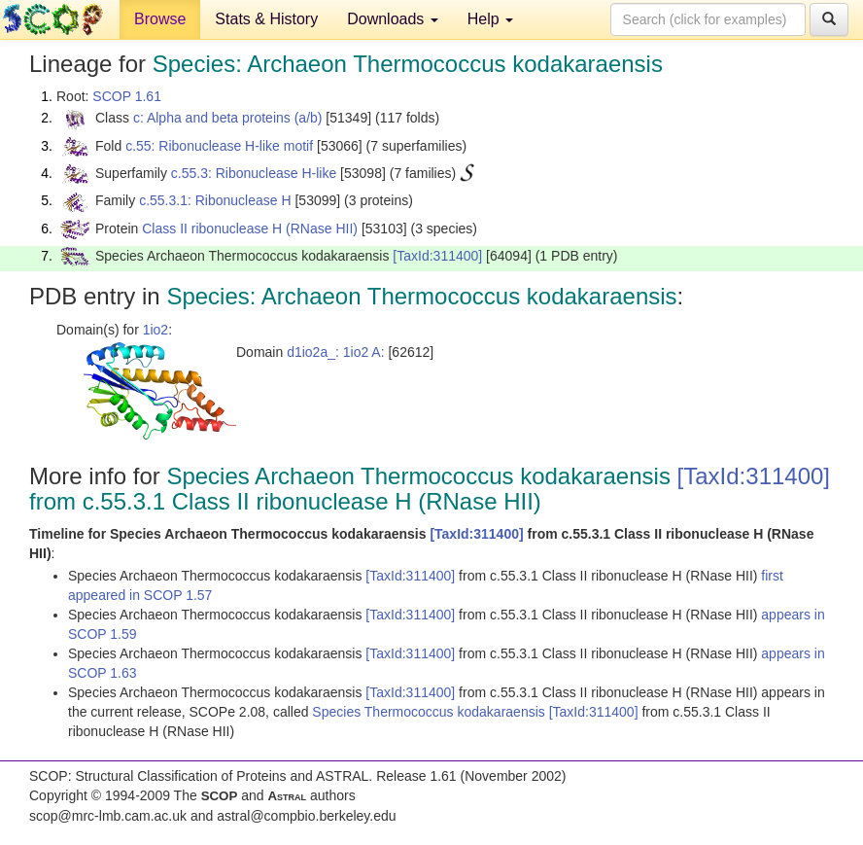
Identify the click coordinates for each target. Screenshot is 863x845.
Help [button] (490, 19)
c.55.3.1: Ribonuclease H (215, 200)
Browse (160, 19)
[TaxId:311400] (437, 256)
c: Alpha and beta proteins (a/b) (228, 117)
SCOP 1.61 (126, 96)
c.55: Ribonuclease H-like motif (219, 146)
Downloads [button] (392, 19)
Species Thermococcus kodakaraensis (430, 712)
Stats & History (266, 19)
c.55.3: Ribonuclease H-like (253, 173)
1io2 (155, 329)
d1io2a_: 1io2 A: (335, 352)
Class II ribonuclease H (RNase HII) (250, 228)
